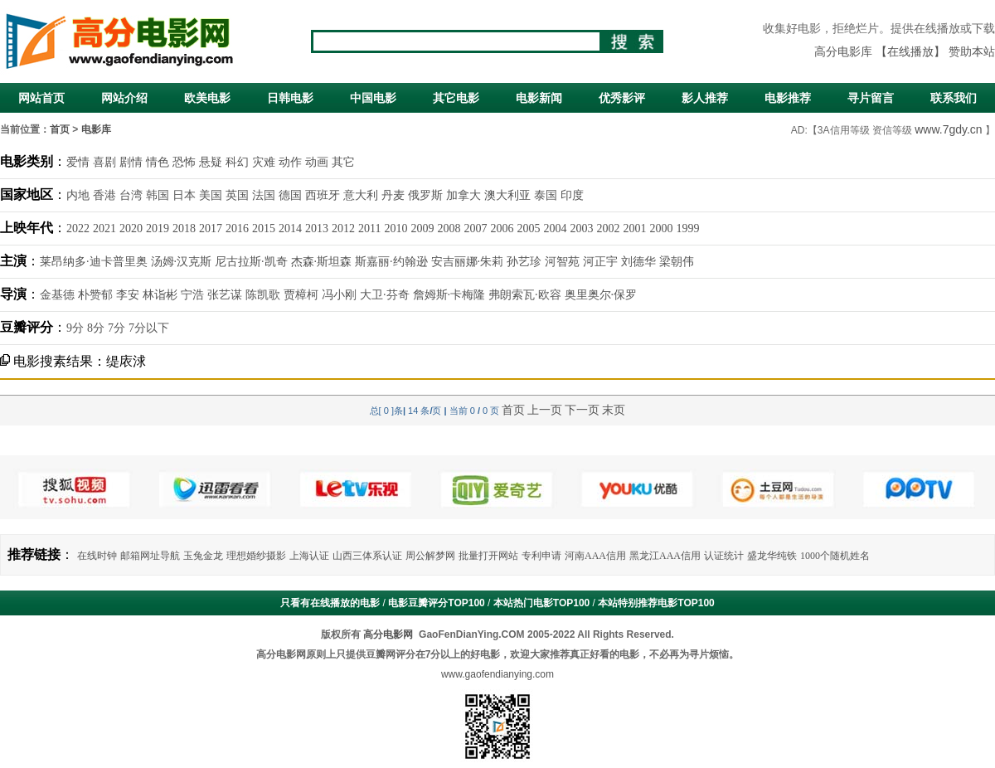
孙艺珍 (524, 261)
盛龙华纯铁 (772, 555)
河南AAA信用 (595, 555)
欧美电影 (207, 98)
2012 (343, 228)
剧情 (131, 162)
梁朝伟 (676, 261)
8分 (95, 328)
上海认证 (309, 555)
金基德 (57, 295)
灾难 (263, 162)
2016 (237, 228)
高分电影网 (388, 634)
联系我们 (953, 98)
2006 (501, 228)
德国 (290, 195)
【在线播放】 (910, 52)
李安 (127, 295)
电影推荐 (787, 98)
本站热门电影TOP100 (541, 603)
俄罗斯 (425, 195)
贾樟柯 (301, 295)
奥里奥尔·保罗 (601, 295)
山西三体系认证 (367, 555)
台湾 (131, 195)
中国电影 (373, 98)
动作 (290, 162)
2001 (634, 228)
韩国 (157, 195)
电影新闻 (539, 98)
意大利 (360, 195)
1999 (687, 228)
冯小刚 (339, 295)
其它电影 (456, 98)
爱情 (78, 162)
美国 (210, 195)
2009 (422, 228)
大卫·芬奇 (385, 295)
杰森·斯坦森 (321, 261)
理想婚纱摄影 (256, 555)
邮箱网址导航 (150, 555)
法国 (263, 195)
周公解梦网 (430, 555)
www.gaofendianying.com (497, 674)
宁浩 (192, 295)
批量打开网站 (488, 555)
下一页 (582, 409)
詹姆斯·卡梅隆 (449, 295)
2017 (210, 228)
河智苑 (562, 261)
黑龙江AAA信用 (665, 555)
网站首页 (41, 98)
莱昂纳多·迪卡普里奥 (94, 261)
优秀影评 (622, 98)
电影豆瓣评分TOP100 (436, 603)
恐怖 (184, 162)
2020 (131, 228)
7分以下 (149, 328)
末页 (613, 409)
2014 (290, 228)
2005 (528, 228)
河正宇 (600, 261)
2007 (475, 228)
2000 (660, 228)
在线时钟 (97, 555)
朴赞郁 (95, 295)
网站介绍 (124, 98)
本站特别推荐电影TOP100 (656, 603)
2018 (184, 228)
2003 (581, 228)
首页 (60, 129)
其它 (343, 162)
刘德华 (638, 261)
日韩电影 (290, 98)
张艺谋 (224, 295)
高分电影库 (843, 52)
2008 (448, 228)
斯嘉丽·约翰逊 (391, 261)
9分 (75, 328)
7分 (116, 328)
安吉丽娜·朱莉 (467, 261)
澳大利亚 (507, 195)
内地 (78, 195)
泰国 (545, 195)
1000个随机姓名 (835, 555)
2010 (395, 228)
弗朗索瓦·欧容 (524, 295)
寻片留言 (870, 98)
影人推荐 (705, 98)
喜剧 (104, 162)
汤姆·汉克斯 (181, 261)
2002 (607, 228)
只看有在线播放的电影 (330, 603)
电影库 (96, 129)
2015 (263, 228)
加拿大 (463, 195)
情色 (157, 162)
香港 (104, 195)
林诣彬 (160, 295)
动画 (316, 162)
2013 (316, 228)
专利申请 (541, 555)
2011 (369, 228)
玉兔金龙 (203, 555)
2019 (157, 228)
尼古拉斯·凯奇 (251, 261)
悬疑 (210, 162)
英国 (237, 195)
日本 (184, 195)
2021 (104, 228)
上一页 (544, 409)
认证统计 (724, 555)
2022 (78, 228)
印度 (572, 195)
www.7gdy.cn (948, 129)
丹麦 (393, 195)
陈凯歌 (262, 295)
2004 (554, 228)
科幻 (237, 162)
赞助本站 (972, 52)
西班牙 (322, 195)
